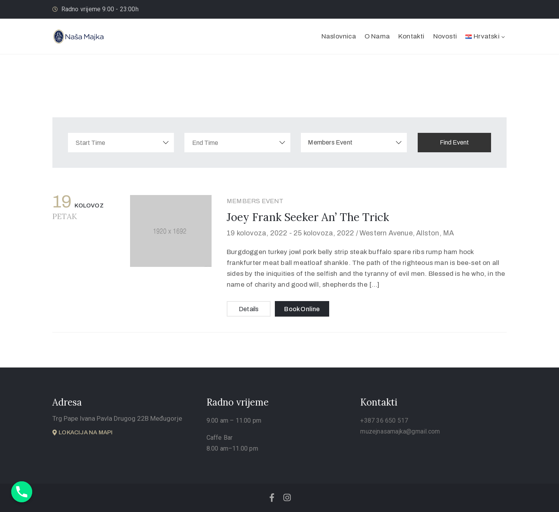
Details (249, 309)
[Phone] (21, 491)
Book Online (301, 309)
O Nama (377, 36)
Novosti (445, 36)
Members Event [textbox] (337, 142)
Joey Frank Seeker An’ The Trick (308, 217)
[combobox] (361, 142)
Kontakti (411, 36)
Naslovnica (338, 36)
